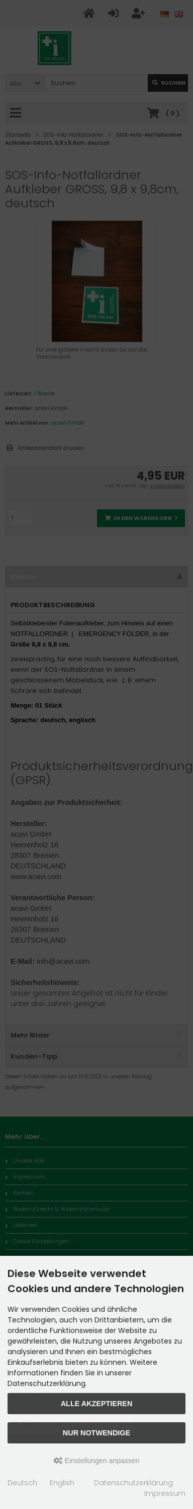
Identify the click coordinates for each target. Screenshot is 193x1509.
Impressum (164, 1493)
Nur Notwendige (96, 1433)
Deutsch (22, 1483)
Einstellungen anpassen (97, 1461)
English (62, 1483)
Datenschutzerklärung (133, 1483)
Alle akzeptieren (97, 1404)
